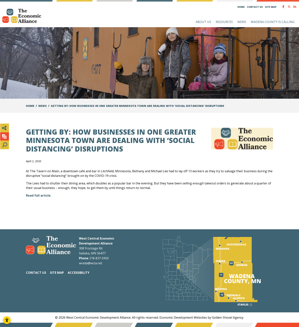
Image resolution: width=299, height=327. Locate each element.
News (241, 22)
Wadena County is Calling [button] (272, 22)
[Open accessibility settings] (7, 320)
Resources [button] (224, 22)
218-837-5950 (99, 258)
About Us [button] (203, 22)
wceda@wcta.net (90, 263)
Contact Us (255, 7)
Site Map (270, 7)
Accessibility (78, 273)
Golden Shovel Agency (227, 317)
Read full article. (38, 195)
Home (241, 7)
